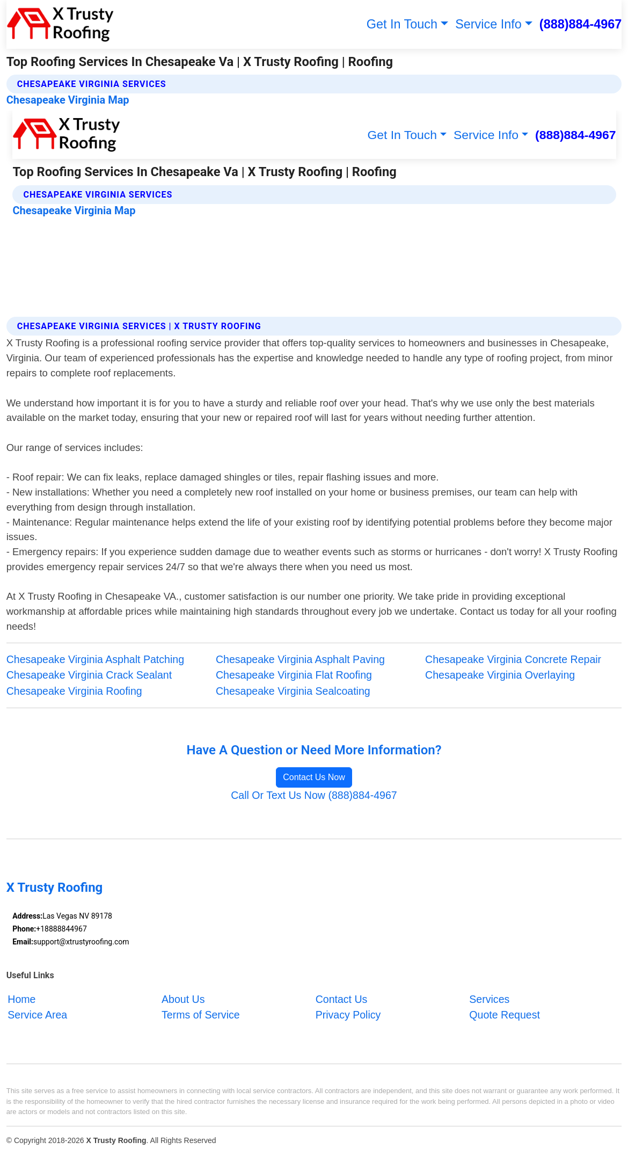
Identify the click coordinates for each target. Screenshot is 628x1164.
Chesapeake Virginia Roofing (74, 691)
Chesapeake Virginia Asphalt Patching (95, 659)
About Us (183, 999)
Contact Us (342, 999)
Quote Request (504, 1015)
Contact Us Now (314, 777)
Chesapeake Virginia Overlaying (500, 675)
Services (489, 999)
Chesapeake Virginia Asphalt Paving (300, 659)
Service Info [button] (488, 24)
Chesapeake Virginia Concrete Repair (513, 659)
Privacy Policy (348, 1015)
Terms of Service (201, 1015)
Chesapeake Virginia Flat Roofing (294, 675)
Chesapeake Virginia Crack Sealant (89, 675)
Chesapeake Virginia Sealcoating (293, 691)
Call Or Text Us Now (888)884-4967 (314, 795)
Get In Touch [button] (402, 24)
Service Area (37, 1015)
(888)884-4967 (580, 24)
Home (21, 999)
